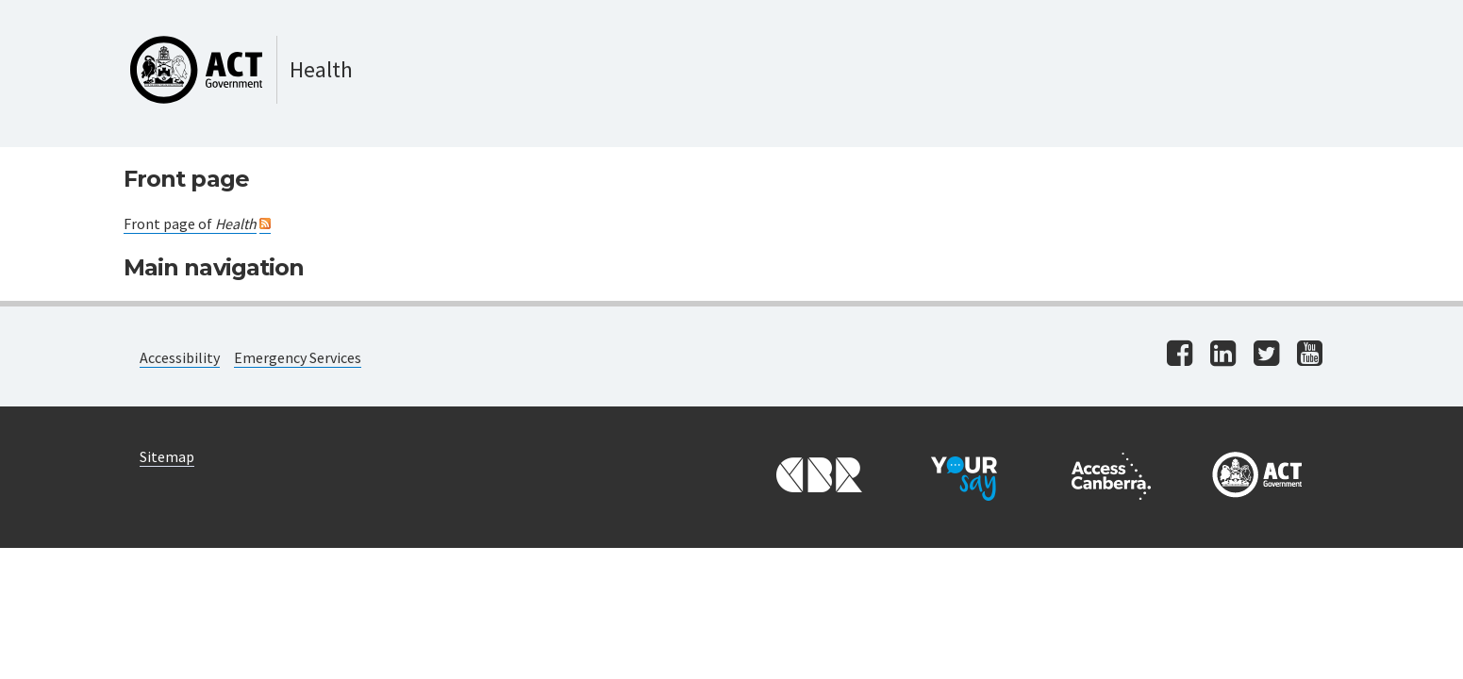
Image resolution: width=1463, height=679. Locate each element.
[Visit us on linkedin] (1223, 355)
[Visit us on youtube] (1309, 355)
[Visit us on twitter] (1266, 355)
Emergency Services (297, 357)
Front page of (190, 223)
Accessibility (180, 357)
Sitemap (167, 456)
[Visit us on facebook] (1179, 355)
